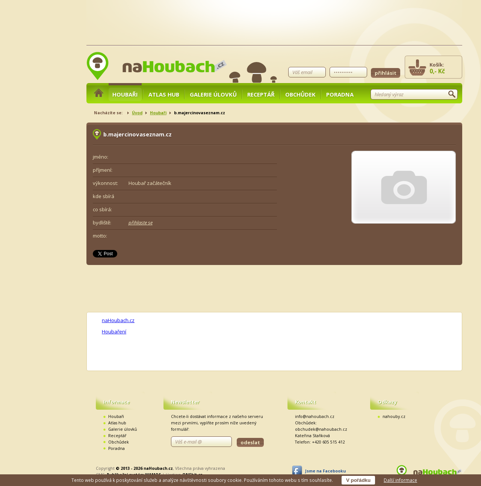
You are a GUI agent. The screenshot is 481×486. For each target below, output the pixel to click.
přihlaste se (141, 222)
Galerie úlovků (213, 94)
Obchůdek (300, 94)
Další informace (400, 480)
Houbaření (114, 331)
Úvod (137, 112)
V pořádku (358, 480)
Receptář (261, 94)
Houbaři (125, 94)
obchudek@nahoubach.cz (321, 429)
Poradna (340, 94)
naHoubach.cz (118, 320)
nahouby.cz (394, 416)
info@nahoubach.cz (314, 416)
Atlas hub (163, 94)
